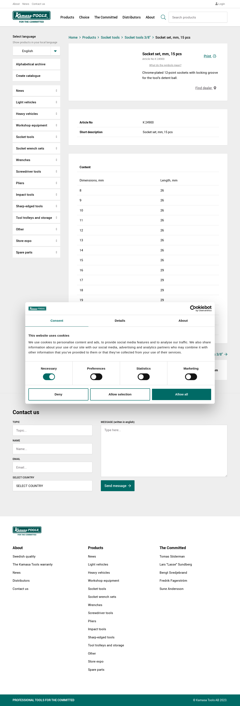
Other (20, 229)
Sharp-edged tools (29, 206)
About (16, 4)
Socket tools (25, 137)
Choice (84, 17)
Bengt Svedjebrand (173, 572)
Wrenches (23, 160)
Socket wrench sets (30, 148)
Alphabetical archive (30, 64)
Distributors (132, 17)
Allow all (181, 394)
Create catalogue (28, 75)
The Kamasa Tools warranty (33, 564)
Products (67, 17)
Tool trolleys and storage (34, 217)
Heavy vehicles (27, 114)
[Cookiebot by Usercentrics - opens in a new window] (193, 308)
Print (210, 56)
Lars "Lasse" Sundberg (176, 564)
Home (75, 37)
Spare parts (24, 252)
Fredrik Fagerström (173, 580)
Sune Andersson (172, 589)
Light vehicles (26, 102)
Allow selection (119, 394)
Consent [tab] (57, 320)
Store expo (24, 241)
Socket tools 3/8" (140, 37)
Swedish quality (24, 556)
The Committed (105, 17)
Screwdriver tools (28, 171)
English (24, 51)
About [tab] (183, 320)
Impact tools (25, 194)
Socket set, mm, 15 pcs (172, 37)
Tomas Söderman (172, 556)
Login (220, 4)
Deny (58, 394)
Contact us (38, 4)
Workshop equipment (31, 125)
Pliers (20, 183)
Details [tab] (120, 320)
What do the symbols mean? (165, 65)
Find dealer (205, 88)
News (25, 4)
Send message (117, 485)
